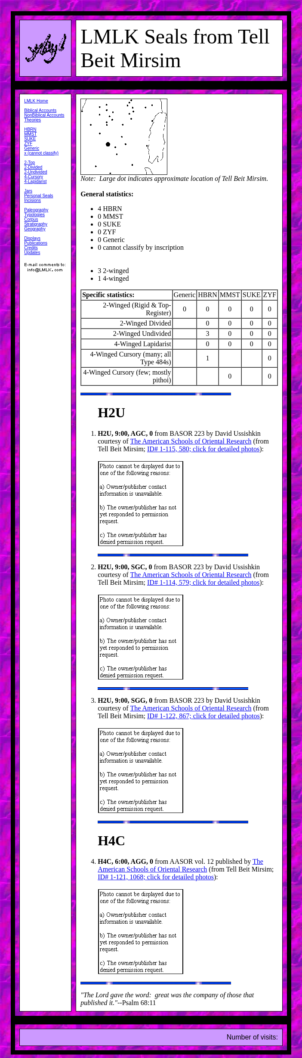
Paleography (36, 210)
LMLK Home (36, 101)
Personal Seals (38, 195)
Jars (28, 191)
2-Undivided (35, 172)
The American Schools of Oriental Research (190, 441)
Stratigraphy (35, 224)
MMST (30, 134)
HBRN (30, 129)
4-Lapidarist (35, 181)
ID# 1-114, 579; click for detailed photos (203, 582)
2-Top (29, 162)
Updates (32, 252)
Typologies (34, 214)
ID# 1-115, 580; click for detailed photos (203, 449)
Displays (32, 238)
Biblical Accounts (40, 110)
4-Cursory (33, 176)
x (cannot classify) (41, 153)
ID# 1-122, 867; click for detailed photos (203, 716)
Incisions (32, 200)
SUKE (30, 139)
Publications (35, 243)
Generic (31, 148)
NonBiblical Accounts (44, 115)
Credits (31, 247)
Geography (34, 228)
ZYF (28, 143)
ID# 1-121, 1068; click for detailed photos (156, 877)
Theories (32, 120)
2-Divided (33, 167)
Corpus (31, 219)
